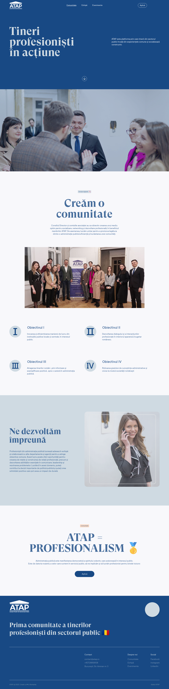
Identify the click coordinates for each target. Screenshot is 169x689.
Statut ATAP (155, 684)
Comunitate (71, 5)
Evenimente (97, 5)
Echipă (84, 5)
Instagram (155, 663)
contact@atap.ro (91, 659)
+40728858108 (91, 663)
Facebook (155, 659)
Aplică (142, 5)
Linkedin (154, 666)
